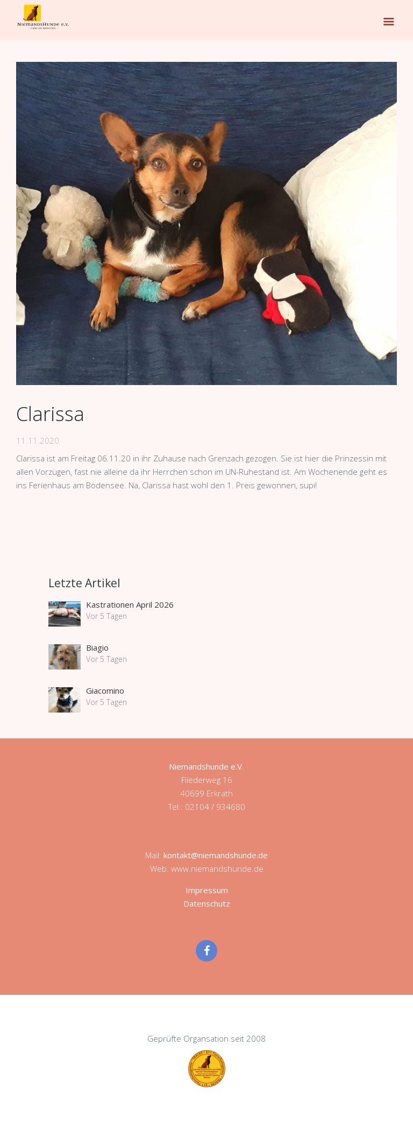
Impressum (207, 890)
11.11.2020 (37, 440)
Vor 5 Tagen (106, 616)
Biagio (97, 647)
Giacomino (105, 690)
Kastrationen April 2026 (130, 604)
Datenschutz (206, 903)
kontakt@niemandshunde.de (215, 855)
